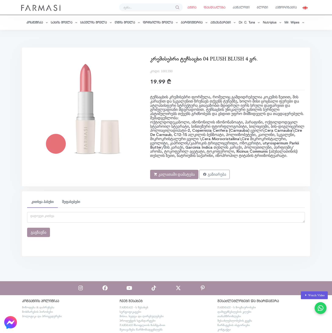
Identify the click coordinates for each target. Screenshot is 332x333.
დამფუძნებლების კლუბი (234, 312)
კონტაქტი (224, 329)
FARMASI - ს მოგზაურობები (236, 307)
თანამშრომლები (229, 316)
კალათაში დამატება (174, 174)
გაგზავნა (38, 232)
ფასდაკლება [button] (214, 7)
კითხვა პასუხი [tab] (42, 202)
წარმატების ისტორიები (233, 325)
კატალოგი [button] (241, 7)
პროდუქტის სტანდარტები (138, 320)
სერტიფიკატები (130, 312)
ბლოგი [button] (262, 7)
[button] (305, 7)
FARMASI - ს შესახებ (134, 307)
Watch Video (314, 295)
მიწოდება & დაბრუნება (38, 307)
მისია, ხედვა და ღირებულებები (142, 316)
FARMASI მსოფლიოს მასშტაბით (142, 325)
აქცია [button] (191, 7)
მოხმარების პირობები (37, 312)
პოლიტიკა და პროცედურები (42, 316)
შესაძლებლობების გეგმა (234, 320)
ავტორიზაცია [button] (286, 7)
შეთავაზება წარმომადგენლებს (141, 329)
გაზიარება (214, 174)
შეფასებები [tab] (71, 202)
